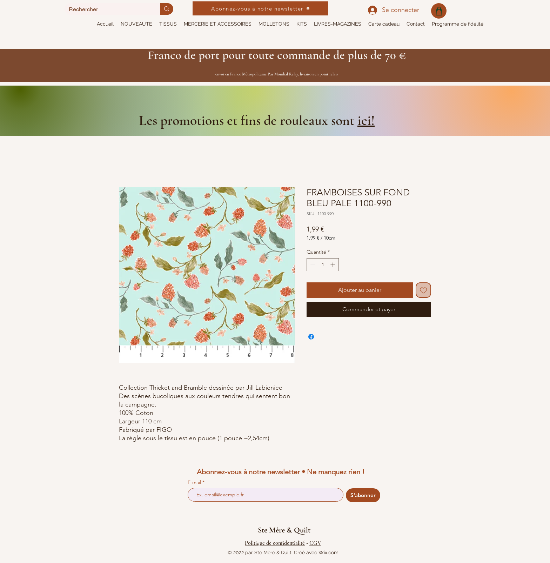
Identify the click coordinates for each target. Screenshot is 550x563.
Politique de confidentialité (275, 543)
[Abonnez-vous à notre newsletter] (260, 8)
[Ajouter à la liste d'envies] (423, 290)
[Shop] (439, 11)
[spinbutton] (322, 265)
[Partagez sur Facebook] (311, 337)
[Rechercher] (107, 9)
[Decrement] (312, 265)
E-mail (195, 482)
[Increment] (333, 265)
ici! (366, 120)
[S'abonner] (363, 495)
